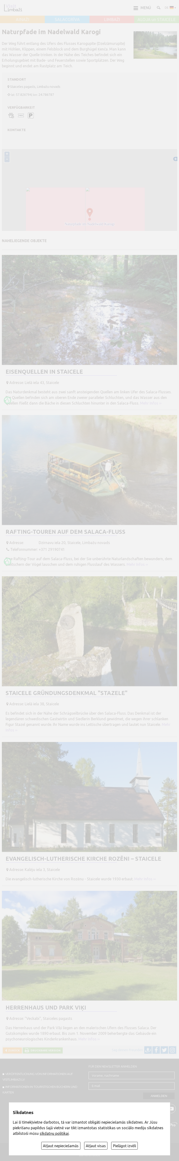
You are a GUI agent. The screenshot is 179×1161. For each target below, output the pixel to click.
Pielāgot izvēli (124, 1146)
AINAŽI (22, 20)
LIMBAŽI (112, 20)
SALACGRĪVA (67, 20)
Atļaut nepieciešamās (61, 1146)
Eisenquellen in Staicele (44, 372)
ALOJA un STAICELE (157, 20)
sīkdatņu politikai (54, 1133)
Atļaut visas (96, 1146)
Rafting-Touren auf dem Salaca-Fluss (65, 532)
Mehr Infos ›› (151, 403)
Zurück (13, 1050)
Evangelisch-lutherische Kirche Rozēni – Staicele (83, 859)
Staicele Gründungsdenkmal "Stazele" (66, 693)
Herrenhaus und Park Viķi (46, 1007)
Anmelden (159, 1096)
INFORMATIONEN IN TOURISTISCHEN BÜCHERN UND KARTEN (40, 1089)
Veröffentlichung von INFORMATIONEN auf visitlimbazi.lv (38, 1076)
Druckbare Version (45, 1050)
